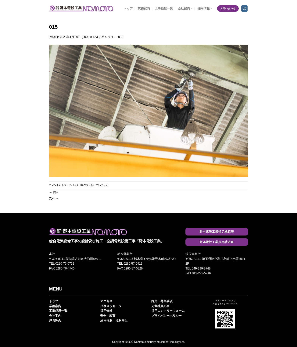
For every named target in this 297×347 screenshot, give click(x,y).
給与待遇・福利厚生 (113, 320)
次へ (54, 198)
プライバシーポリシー (166, 315)
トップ (128, 8)
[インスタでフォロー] (244, 8)
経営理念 (55, 320)
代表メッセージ (110, 306)
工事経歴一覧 (164, 8)
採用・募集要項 (162, 301)
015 (120, 37)
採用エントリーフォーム (168, 310)
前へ (54, 192)
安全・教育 (107, 315)
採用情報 (205, 8)
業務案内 (144, 8)
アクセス (106, 301)
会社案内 (185, 8)
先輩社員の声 (160, 306)
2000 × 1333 (91, 37)
